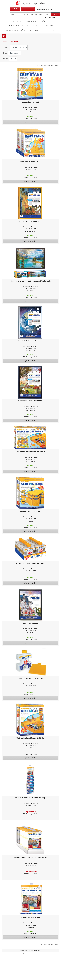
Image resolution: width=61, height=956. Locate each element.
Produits (49, 25)
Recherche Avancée (52, 17)
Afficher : (6, 58)
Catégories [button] (32, 21)
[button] (41, 9)
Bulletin (33, 30)
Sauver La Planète (16, 30)
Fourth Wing (48, 30)
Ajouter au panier (30, 122)
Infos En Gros (15, 9)
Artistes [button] (35, 26)
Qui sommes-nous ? (35, 950)
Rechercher (55, 14)
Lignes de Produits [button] (18, 26)
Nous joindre (24, 950)
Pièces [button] (44, 21)
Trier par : (6, 47)
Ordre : (5, 53)
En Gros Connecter (28, 9)
